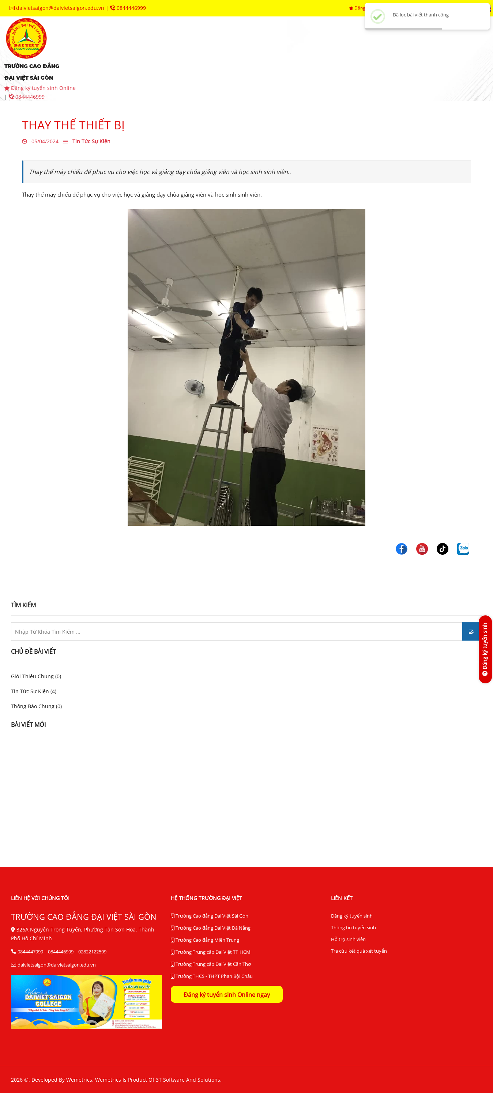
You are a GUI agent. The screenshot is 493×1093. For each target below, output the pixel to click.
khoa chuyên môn (247, 47)
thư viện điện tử (199, 69)
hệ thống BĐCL (127, 69)
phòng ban (316, 47)
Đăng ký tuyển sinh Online (40, 87)
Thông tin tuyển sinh (353, 927)
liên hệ (308, 69)
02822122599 (92, 951)
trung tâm (376, 47)
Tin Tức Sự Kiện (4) (33, 691)
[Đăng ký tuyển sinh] (484, 649)
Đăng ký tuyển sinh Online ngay (227, 995)
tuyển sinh (177, 47)
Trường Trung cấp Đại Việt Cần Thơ (211, 964)
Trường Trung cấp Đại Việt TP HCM (211, 952)
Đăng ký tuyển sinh (352, 915)
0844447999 (30, 951)
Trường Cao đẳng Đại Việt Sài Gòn (209, 916)
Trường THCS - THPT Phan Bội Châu (212, 976)
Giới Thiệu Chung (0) (36, 676)
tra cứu (262, 69)
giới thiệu (120, 47)
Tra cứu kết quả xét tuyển (359, 951)
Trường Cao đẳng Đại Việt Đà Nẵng (211, 928)
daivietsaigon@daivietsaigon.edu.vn (58, 7)
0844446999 (128, 7)
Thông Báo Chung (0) (36, 706)
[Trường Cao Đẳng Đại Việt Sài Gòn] (402, 548)
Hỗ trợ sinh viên (348, 939)
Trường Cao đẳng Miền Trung (205, 940)
